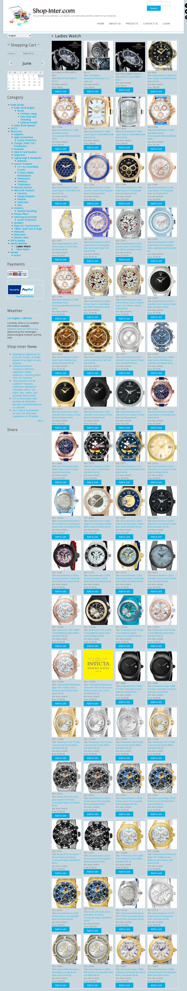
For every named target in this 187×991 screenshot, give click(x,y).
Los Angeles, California (19, 318)
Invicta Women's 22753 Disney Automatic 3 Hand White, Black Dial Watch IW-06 (97, 578)
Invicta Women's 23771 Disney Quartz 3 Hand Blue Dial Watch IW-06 (130, 469)
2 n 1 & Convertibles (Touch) (28, 168)
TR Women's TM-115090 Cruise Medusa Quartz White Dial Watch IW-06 (65, 633)
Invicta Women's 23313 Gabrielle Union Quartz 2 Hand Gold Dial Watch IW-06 (161, 469)
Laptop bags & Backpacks (28, 157)
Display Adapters (26, 196)
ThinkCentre (23, 178)
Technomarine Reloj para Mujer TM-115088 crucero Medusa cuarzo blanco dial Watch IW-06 (161, 858)
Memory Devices (23, 187)
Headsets (19, 149)
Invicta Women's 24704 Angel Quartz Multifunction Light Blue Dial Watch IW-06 (160, 360)
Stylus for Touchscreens (26, 225)
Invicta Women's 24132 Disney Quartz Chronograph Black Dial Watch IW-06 (97, 801)
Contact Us (150, 23)
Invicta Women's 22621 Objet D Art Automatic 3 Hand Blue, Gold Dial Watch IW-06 (129, 524)
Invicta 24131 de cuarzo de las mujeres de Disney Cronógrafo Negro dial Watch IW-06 (66, 858)
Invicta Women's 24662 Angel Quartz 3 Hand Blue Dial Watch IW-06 (161, 414)
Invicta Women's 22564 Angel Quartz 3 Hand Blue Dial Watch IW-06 (66, 190)
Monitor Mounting (26, 211)
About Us (115, 23)
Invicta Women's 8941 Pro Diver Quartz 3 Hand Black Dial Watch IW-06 (161, 78)
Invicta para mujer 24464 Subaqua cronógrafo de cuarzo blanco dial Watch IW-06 (130, 972)
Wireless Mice (21, 237)
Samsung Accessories (25, 216)
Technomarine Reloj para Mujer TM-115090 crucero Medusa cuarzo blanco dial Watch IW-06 (66, 689)
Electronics (16, 131)
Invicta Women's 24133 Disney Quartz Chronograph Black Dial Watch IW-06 (129, 801)
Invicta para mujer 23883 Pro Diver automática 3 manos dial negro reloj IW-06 (161, 689)
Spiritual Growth (28, 122)
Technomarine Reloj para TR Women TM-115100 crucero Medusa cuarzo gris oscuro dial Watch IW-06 (98, 689)
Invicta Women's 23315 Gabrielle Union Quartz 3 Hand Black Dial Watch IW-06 (161, 524)
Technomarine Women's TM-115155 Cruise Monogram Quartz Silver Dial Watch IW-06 (130, 916)
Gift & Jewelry (18, 240)
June (27, 63)
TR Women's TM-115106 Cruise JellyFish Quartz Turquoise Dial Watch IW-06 (129, 633)
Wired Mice (20, 234)
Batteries (22, 160)
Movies (14, 252)
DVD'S (14, 128)
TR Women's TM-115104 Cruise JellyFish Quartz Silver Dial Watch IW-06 (161, 633)
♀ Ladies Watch (22, 246)
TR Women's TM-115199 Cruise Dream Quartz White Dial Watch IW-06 (97, 745)
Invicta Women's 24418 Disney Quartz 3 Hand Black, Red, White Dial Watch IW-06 (97, 304)
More (40, 420)
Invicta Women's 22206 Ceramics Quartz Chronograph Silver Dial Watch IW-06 (98, 190)
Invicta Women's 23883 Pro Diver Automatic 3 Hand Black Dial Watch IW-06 (129, 689)
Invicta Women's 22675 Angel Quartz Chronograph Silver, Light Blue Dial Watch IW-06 (161, 246)
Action (17, 255)
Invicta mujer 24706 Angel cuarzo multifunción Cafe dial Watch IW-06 (98, 360)
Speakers (18, 222)
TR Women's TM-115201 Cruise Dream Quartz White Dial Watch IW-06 (161, 745)
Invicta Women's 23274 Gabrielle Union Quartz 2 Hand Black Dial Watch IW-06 (66, 414)
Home (100, 23)
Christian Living (28, 113)
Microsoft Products (24, 190)
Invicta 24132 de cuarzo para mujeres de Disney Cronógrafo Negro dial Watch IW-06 (66, 801)
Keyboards (19, 155)
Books (20, 110)
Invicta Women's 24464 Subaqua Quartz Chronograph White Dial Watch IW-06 (161, 972)
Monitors (18, 208)
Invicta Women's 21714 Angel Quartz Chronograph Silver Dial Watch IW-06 (160, 916)
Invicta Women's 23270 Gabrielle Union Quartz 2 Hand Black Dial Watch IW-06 (161, 304)
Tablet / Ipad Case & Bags (28, 228)
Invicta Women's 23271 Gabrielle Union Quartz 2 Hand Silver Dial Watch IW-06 (130, 360)
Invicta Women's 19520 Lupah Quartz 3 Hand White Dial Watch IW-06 (130, 134)
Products (132, 23)
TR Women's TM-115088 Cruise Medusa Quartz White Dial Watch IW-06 (129, 858)
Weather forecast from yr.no (22, 328)
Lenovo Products (23, 163)
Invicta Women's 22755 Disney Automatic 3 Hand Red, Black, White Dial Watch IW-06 (66, 578)
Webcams (19, 231)
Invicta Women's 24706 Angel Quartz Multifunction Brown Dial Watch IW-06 (65, 360)
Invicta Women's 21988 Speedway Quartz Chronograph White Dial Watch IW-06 (66, 134)
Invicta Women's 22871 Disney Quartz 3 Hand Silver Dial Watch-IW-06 (65, 246)
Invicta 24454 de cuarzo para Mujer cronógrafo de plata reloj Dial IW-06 (65, 972)
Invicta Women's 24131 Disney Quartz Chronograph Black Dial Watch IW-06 (97, 858)
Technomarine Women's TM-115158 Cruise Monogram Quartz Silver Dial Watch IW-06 (66, 524)
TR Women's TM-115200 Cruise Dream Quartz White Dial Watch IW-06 (65, 745)
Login (166, 23)
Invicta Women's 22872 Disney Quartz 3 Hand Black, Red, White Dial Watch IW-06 (129, 246)
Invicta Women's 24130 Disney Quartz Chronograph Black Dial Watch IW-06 (65, 916)
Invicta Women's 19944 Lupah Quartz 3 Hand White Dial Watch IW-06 (98, 134)
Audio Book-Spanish (24, 125)
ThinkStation (23, 184)
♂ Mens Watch (22, 249)
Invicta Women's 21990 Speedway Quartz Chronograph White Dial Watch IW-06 (161, 134)
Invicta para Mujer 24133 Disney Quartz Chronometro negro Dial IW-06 (161, 801)
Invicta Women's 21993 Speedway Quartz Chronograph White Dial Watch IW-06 (66, 304)
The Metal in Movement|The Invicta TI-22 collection (97, 78)
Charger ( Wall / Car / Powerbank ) (25, 145)
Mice (19, 205)
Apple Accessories (23, 137)
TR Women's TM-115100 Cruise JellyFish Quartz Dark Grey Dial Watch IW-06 (97, 633)
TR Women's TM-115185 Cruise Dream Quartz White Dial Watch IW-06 (129, 745)
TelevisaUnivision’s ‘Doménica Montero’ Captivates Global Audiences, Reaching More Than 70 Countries (26, 371)
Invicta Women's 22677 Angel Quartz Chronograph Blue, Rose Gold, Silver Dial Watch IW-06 (97, 246)
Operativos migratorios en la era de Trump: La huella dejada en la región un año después (26, 359)
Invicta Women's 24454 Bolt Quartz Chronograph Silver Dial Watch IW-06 (98, 972)
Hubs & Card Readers (25, 152)
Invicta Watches (19, 243)
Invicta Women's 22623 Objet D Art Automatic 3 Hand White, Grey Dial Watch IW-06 (97, 524)
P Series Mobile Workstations (25, 174)
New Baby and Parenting (28, 118)
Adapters (18, 134)
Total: (25, 53)
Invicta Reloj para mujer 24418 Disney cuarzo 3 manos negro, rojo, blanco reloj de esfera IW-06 (130, 304)
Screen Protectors (26, 140)
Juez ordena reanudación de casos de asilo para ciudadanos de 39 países (25, 413)
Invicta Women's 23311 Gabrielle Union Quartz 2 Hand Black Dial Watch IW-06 (130, 414)
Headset (21, 199)
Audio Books (17, 104)
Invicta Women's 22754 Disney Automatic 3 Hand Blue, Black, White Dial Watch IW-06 (130, 578)
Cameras (22, 193)
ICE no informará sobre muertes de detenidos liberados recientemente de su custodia (27, 403)
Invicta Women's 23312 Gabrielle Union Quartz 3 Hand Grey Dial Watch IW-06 (161, 578)
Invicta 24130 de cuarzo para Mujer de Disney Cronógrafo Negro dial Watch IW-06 (98, 916)
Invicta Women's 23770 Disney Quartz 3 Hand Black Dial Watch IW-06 (97, 469)
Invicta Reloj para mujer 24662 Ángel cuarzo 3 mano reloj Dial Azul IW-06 (65, 469)
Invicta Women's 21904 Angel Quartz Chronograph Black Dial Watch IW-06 (129, 190)
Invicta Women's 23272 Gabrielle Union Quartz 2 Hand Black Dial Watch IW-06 (98, 414)
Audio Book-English (24, 107)
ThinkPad (22, 181)
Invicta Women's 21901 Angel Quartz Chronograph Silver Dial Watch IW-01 (160, 190)
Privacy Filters (21, 214)
